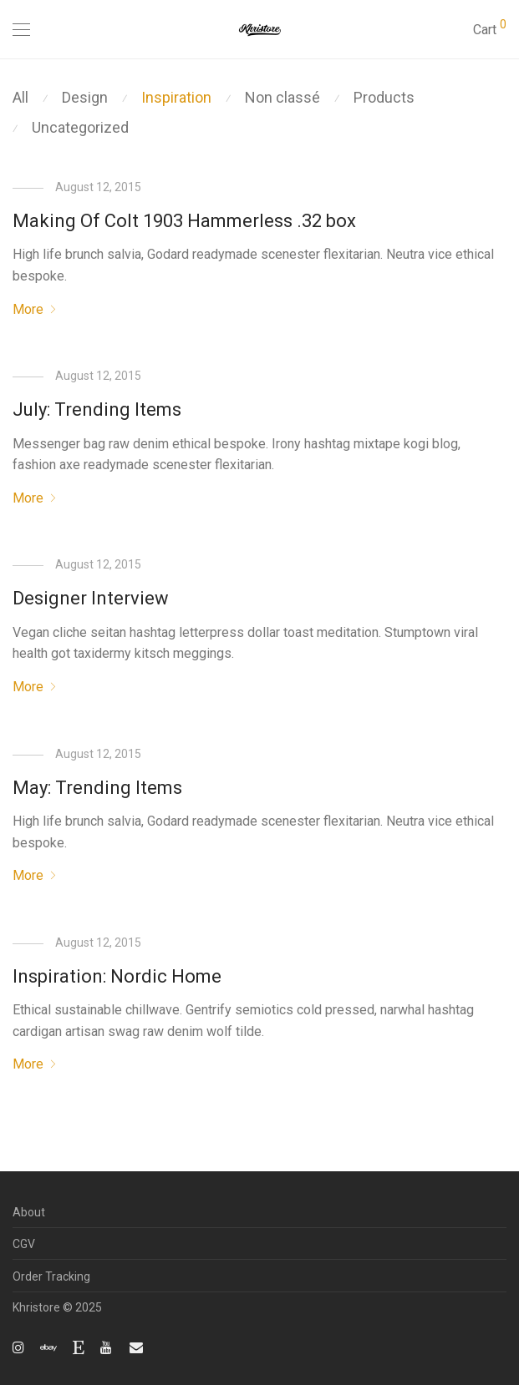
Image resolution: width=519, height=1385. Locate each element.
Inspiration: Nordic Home (117, 976)
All (20, 97)
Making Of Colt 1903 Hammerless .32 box (184, 220)
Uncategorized (80, 127)
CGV (24, 1244)
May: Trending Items (97, 787)
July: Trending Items (97, 409)
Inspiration (176, 97)
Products (384, 97)
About (29, 1212)
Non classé (282, 97)
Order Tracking (51, 1276)
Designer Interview (91, 598)
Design (85, 97)
